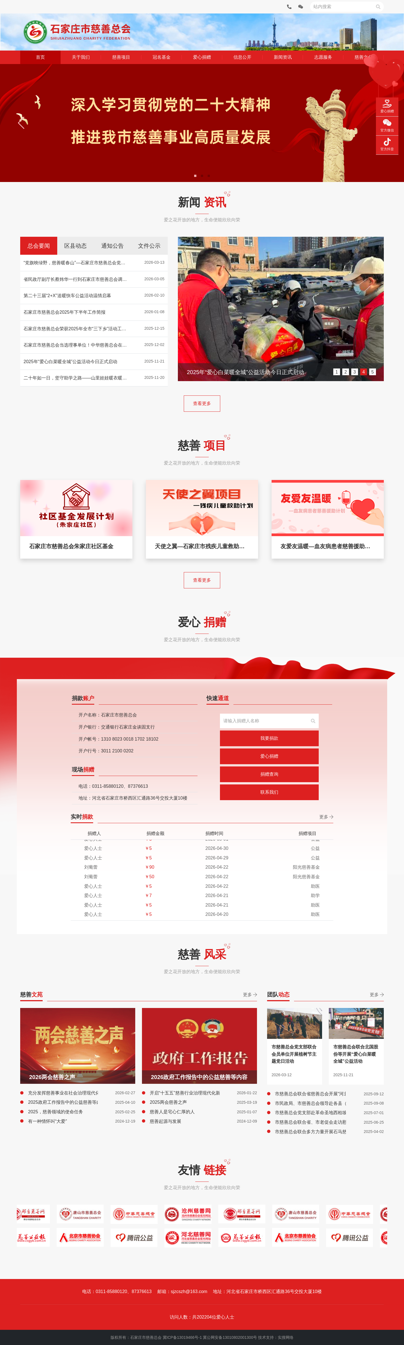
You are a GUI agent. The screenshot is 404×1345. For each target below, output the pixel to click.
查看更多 (202, 403)
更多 (326, 816)
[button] (22, 123)
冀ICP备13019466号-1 (182, 1337)
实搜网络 (285, 1337)
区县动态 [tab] (75, 246)
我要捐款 (269, 738)
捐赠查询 (269, 774)
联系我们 (269, 792)
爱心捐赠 (269, 756)
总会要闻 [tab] (38, 246)
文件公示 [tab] (149, 246)
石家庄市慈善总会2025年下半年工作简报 (238, 372)
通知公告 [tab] (112, 246)
